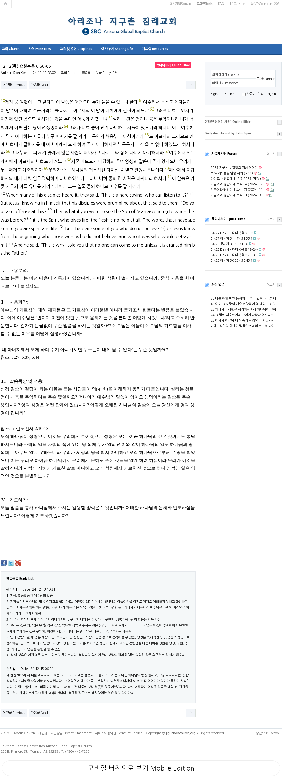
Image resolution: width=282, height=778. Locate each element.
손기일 (10, 669)
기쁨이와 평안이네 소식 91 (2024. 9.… (238, 195)
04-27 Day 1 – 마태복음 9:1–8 (232, 233)
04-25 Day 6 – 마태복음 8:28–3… (234, 255)
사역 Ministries (40, 49)
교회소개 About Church (18, 733)
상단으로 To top (267, 733)
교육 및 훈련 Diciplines (76, 49)
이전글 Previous (14, 85)
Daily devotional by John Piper (228, 133)
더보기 (270, 154)
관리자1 (11, 589)
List (190, 85)
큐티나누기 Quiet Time (228, 219)
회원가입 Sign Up (180, 3)
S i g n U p (216, 94)
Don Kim (19, 73)
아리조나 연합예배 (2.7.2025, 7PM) (236, 178)
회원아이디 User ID (225, 74)
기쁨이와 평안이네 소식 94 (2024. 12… (238, 184)
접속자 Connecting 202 (264, 3)
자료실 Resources (155, 49)
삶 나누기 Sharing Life (117, 49)
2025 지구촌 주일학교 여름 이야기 (234, 167)
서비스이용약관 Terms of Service (118, 733)
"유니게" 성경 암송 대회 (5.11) (232, 173)
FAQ (221, 3)
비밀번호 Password (225, 83)
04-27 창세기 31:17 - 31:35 (232, 238)
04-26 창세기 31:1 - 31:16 (229, 244)
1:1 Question (237, 3)
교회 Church (11, 49)
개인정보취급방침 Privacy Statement (65, 733)
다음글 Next (39, 85)
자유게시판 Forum (224, 153)
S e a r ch (229, 94)
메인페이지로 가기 (6, 4)
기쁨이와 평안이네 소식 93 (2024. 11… (238, 189)
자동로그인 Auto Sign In (261, 94)
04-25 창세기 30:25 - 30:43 (232, 260)
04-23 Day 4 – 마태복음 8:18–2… (234, 249)
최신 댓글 (217, 284)
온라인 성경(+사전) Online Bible (228, 121)
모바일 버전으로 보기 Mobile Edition (141, 768)
